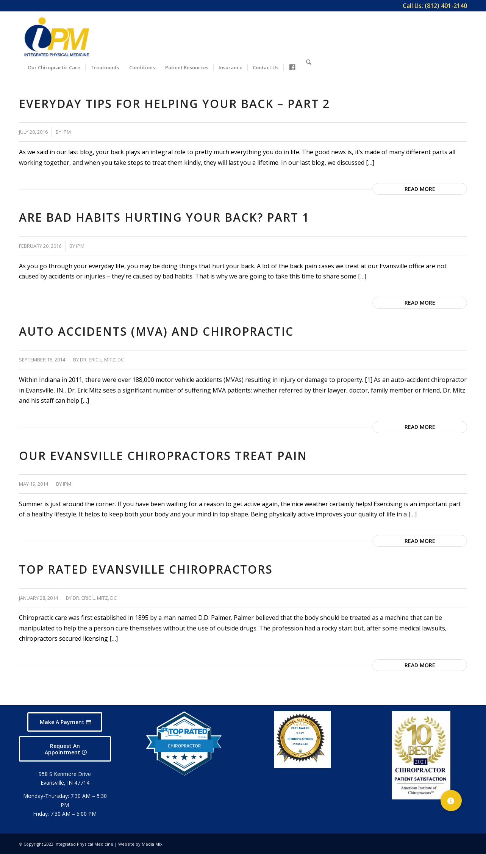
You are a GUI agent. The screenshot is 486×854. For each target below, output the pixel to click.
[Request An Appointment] (65, 749)
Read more (420, 188)
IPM (67, 131)
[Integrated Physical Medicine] (57, 37)
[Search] (308, 66)
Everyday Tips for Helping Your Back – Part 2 (174, 103)
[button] (451, 800)
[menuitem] (433, 6)
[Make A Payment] (64, 722)
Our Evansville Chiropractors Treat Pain (163, 455)
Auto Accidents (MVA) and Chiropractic (156, 331)
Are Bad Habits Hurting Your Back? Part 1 (164, 217)
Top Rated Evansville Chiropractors (146, 569)
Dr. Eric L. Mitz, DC (102, 359)
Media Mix (152, 844)
